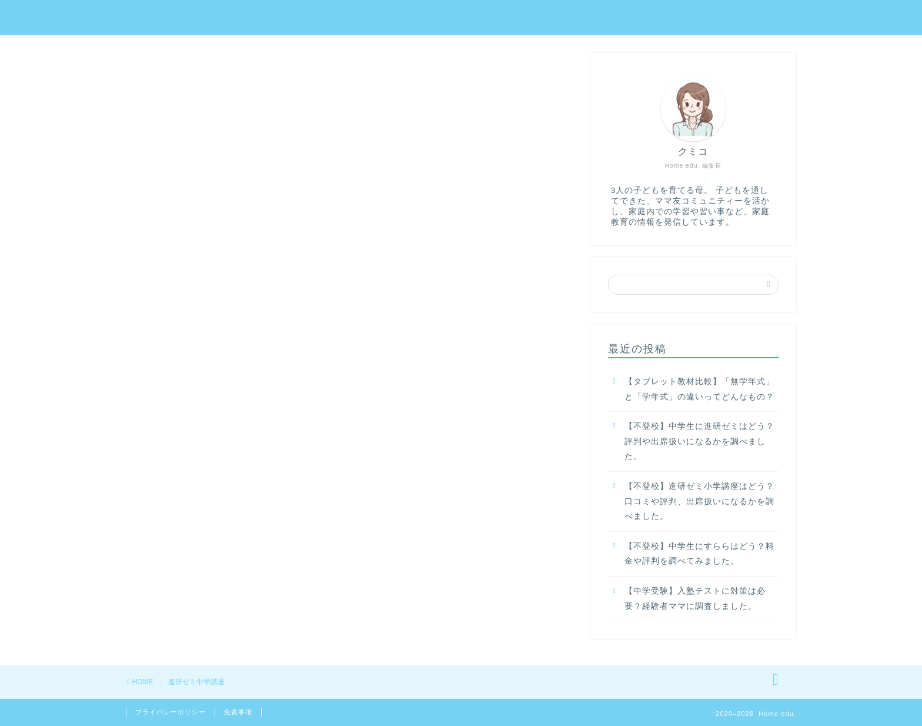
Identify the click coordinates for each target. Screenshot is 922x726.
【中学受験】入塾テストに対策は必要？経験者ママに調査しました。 (695, 599)
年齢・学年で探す (587, 18)
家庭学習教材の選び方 (387, 18)
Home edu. (159, 17)
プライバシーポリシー (170, 711)
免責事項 (238, 711)
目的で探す (763, 18)
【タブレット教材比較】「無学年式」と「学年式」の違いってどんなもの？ (699, 389)
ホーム (297, 18)
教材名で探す (492, 18)
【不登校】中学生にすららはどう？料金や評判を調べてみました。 (699, 554)
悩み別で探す (682, 18)
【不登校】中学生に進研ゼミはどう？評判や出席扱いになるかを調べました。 (699, 441)
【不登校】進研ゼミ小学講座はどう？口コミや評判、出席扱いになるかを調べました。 (699, 501)
